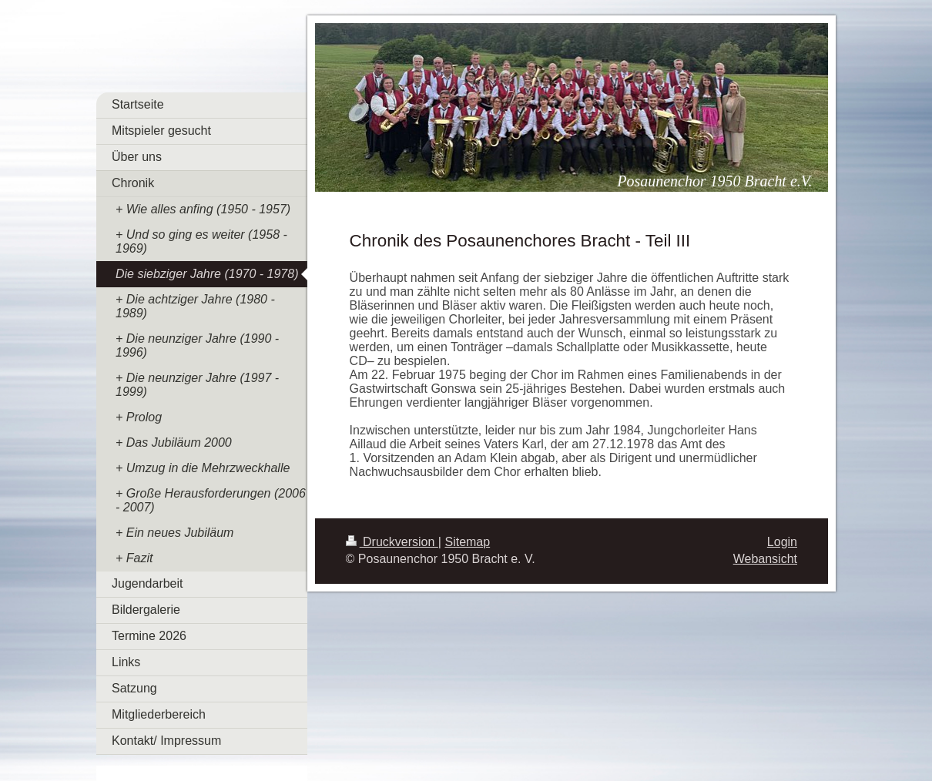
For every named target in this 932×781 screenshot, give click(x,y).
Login (782, 541)
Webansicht (765, 558)
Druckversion (392, 541)
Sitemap (467, 541)
